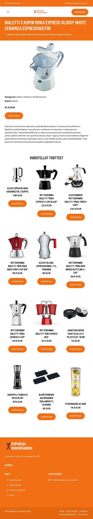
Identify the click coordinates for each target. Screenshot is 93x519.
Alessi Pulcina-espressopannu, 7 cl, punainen (46, 266)
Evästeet (83, 511)
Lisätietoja (14, 115)
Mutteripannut (39, 97)
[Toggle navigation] (8, 11)
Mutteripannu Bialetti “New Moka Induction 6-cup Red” (17, 266)
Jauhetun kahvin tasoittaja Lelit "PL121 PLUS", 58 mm (76, 333)
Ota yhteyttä (72, 511)
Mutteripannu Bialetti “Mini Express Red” (46, 333)
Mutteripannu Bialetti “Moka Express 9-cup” (17, 333)
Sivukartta (82, 514)
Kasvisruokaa (15, 480)
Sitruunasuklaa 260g (75, 403)
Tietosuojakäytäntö (67, 514)
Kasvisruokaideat (17, 490)
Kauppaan (80, 12)
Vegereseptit (15, 485)
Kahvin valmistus (24, 97)
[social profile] (23, 3)
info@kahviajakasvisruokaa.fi (76, 3)
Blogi (11, 495)
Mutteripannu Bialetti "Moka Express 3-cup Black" (46, 198)
